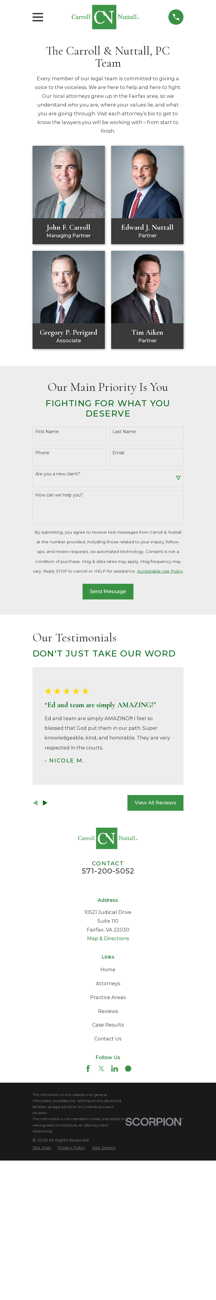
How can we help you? (59, 495)
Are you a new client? (57, 474)
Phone (42, 452)
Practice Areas (108, 997)
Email (118, 452)
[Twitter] (101, 1068)
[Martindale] (128, 1068)
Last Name (124, 431)
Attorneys (108, 983)
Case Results (108, 1025)
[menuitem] (42, 1148)
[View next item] (45, 803)
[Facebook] (88, 1068)
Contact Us (107, 1039)
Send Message (108, 591)
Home (107, 969)
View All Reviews (155, 803)
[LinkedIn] (114, 1068)
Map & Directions (108, 938)
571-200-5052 (108, 871)
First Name (47, 431)
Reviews (108, 1011)
